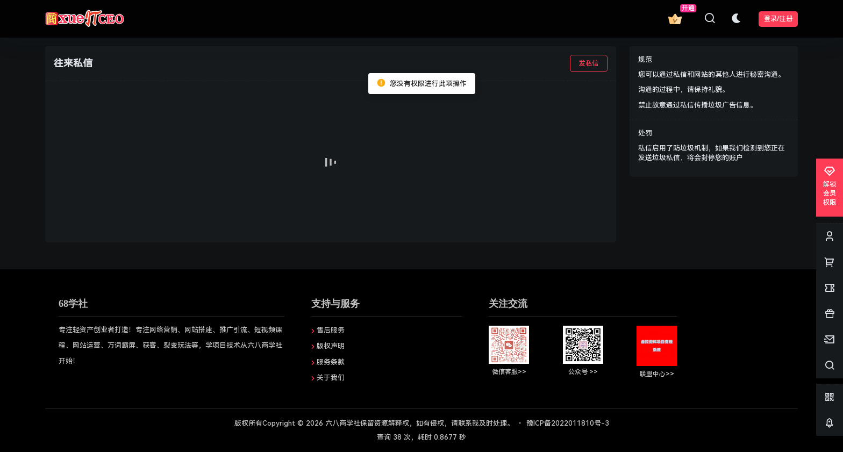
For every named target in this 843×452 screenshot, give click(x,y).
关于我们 (331, 378)
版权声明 (331, 346)
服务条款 (331, 362)
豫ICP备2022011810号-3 (567, 423)
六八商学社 (341, 423)
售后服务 (331, 330)
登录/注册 (778, 19)
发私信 (588, 63)
